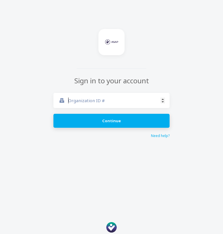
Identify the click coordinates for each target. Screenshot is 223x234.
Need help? (160, 136)
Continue (111, 120)
